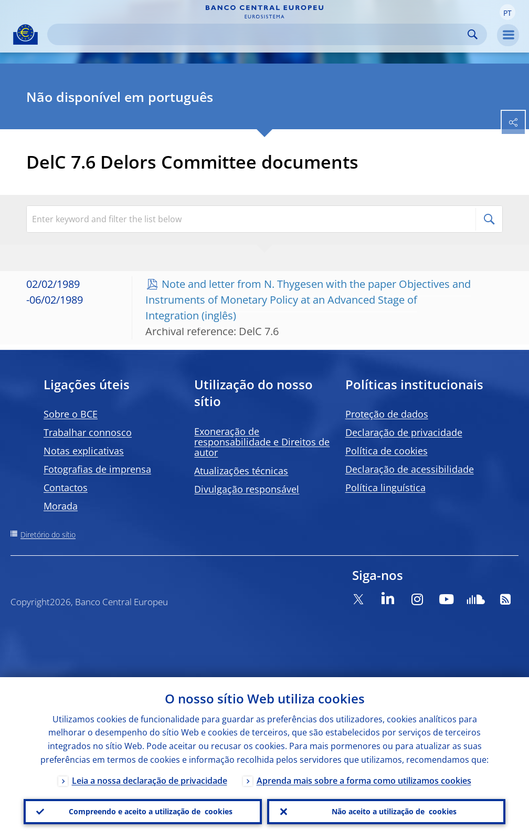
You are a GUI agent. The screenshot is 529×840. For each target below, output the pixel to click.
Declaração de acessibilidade (409, 469)
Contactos (66, 487)
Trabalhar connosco (88, 432)
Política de (386, 450)
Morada (61, 506)
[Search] (259, 34)
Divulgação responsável (246, 489)
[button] (507, 12)
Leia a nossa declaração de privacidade (149, 780)
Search (472, 34)
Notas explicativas (84, 450)
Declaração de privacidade (403, 432)
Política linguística (385, 487)
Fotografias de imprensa (97, 469)
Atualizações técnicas (241, 470)
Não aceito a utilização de (394, 811)
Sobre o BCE (71, 414)
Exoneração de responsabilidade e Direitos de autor (262, 442)
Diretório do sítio (48, 535)
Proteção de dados (386, 414)
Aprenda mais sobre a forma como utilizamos (364, 780)
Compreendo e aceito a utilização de (150, 811)
